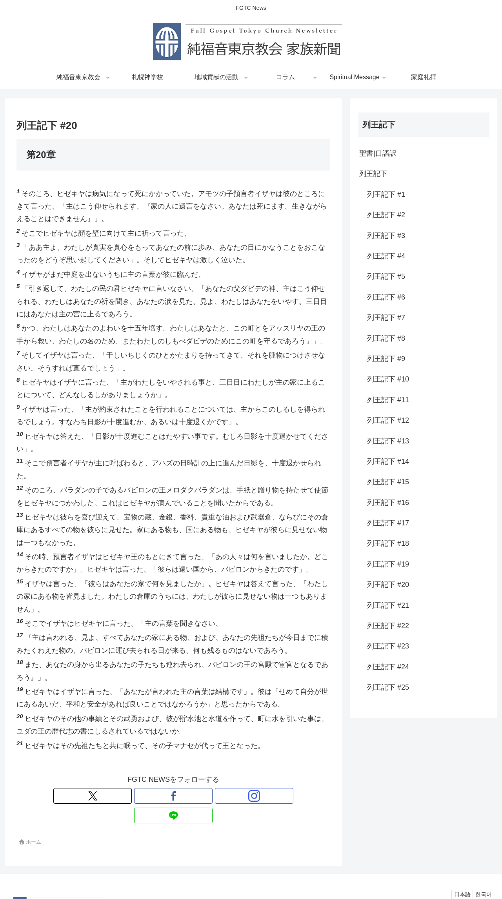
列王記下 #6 (386, 297)
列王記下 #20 (388, 584)
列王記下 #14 (388, 461)
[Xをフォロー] (146, 796)
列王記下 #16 (388, 503)
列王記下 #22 (388, 626)
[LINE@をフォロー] (200, 796)
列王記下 (373, 174)
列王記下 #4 (386, 256)
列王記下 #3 (386, 236)
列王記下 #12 (388, 420)
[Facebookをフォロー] (164, 796)
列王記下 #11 (388, 400)
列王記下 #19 (388, 564)
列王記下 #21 (388, 605)
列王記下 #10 (388, 379)
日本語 (457, 875)
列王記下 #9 (386, 359)
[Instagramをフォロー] (182, 796)
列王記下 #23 (388, 646)
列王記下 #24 (388, 667)
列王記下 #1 (386, 194)
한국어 (481, 875)
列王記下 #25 (388, 687)
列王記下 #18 (388, 543)
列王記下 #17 (388, 523)
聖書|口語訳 (378, 153)
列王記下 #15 (388, 482)
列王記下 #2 (386, 215)
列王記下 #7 (386, 317)
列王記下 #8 (386, 338)
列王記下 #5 (386, 276)
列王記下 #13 (388, 441)
